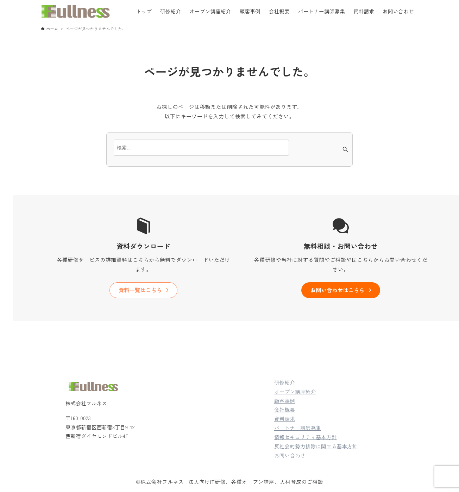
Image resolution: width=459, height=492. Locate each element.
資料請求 (284, 418)
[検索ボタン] (345, 149)
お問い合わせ (290, 455)
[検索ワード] (201, 148)
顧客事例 (284, 400)
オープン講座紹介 (295, 391)
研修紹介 (284, 382)
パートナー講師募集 (297, 427)
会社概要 (284, 409)
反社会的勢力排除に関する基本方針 (316, 446)
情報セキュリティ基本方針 (305, 437)
